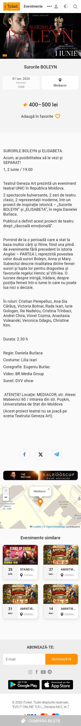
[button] (40, 503)
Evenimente (33, 6)
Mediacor (60, 85)
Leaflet (35, 526)
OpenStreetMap (55, 526)
